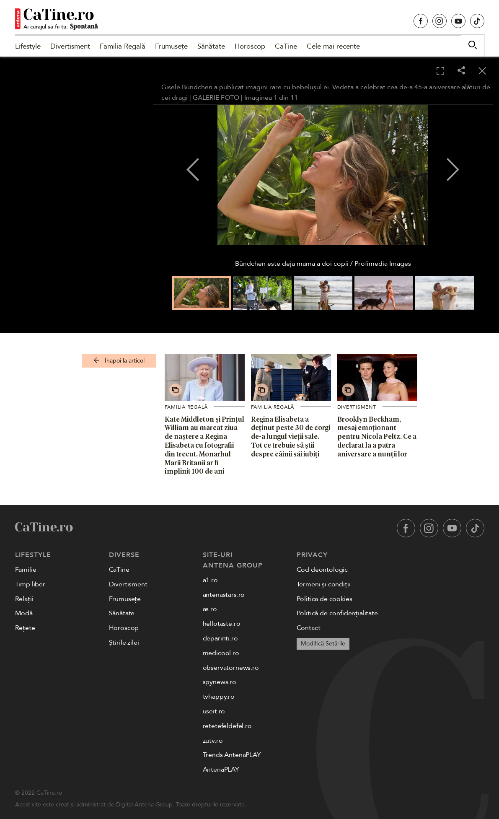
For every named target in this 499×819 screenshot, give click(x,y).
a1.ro (210, 580)
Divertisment (70, 46)
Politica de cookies (324, 599)
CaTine (286, 46)
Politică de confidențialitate (337, 613)
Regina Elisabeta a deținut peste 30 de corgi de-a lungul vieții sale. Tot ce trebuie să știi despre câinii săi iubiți (290, 436)
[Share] (461, 71)
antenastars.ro (224, 594)
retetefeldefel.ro (227, 726)
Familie (25, 569)
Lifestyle (28, 46)
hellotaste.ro (221, 623)
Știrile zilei (124, 642)
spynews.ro (219, 682)
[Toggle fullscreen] (440, 71)
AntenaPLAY (221, 769)
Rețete (25, 627)
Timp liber (30, 584)
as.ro (210, 609)
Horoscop (250, 46)
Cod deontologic (322, 569)
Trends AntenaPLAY (232, 754)
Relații (24, 599)
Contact (309, 627)
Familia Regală (122, 46)
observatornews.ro (231, 667)
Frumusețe (171, 46)
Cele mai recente (333, 46)
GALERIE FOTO (216, 97)
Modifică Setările (323, 644)
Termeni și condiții (324, 584)
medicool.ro (221, 653)
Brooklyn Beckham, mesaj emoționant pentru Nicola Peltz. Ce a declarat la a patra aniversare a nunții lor (376, 436)
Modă (24, 613)
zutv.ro (213, 740)
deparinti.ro (220, 638)
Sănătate (211, 46)
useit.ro (214, 711)
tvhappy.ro (219, 696)
